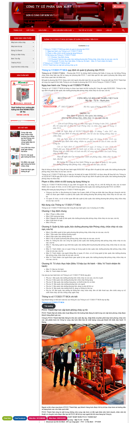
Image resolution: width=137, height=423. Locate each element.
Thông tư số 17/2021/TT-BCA (53, 302)
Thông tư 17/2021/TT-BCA (54, 70)
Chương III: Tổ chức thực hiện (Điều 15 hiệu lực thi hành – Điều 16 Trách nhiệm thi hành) (80, 61)
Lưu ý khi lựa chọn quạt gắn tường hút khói (28, 149)
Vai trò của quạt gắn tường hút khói (28, 156)
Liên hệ (109, 30)
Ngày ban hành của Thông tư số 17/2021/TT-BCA (63, 51)
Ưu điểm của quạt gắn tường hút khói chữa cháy (28, 164)
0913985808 (37, 418)
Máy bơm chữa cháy (23, 42)
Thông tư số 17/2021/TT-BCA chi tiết (56, 63)
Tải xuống (48, 306)
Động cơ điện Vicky (18, 55)
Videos (99, 30)
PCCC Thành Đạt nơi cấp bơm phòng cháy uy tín (60, 65)
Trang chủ (17, 30)
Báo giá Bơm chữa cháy (62, 30)
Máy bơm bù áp (23, 46)
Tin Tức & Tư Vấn (85, 30)
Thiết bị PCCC (23, 63)
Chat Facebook (20, 418)
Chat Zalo (7, 418)
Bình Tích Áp (23, 59)
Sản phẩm (42, 30)
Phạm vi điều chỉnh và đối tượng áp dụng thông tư (63, 53)
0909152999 (57, 418)
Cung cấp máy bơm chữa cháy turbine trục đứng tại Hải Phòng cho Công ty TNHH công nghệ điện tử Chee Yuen (28, 138)
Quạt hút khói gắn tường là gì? (27, 170)
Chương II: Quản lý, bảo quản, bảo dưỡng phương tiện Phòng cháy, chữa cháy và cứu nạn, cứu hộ (83, 59)
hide (87, 46)
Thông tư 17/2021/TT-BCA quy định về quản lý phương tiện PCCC (66, 49)
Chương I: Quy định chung (58, 57)
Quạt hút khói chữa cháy (19, 67)
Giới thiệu (30, 30)
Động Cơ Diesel (23, 51)
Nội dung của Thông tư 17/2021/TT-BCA (60, 55)
